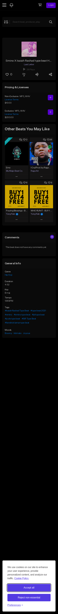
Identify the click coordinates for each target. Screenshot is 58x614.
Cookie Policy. (21, 578)
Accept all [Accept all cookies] (29, 587)
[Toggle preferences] (15, 605)
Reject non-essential (29, 597)
